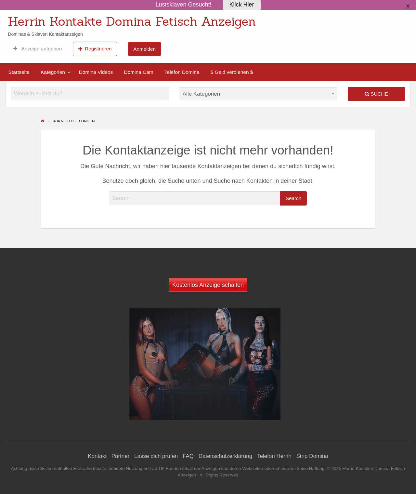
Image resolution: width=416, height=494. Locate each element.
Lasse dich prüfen (156, 456)
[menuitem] (37, 49)
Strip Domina (312, 456)
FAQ (188, 456)
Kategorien (53, 72)
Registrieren (95, 49)
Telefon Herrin (274, 456)
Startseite (19, 72)
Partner (120, 456)
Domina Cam (138, 72)
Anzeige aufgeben (37, 49)
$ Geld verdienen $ (231, 72)
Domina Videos (96, 72)
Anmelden (144, 49)
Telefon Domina (182, 72)
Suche (376, 94)
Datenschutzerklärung (225, 456)
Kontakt (97, 456)
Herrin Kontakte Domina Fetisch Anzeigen (132, 21)
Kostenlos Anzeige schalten (208, 285)
